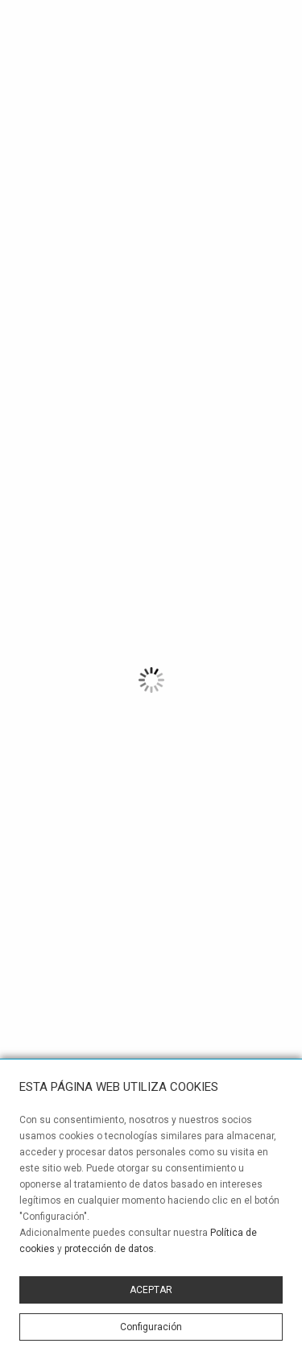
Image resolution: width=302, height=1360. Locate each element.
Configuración (151, 1327)
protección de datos (109, 1248)
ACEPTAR (151, 1290)
